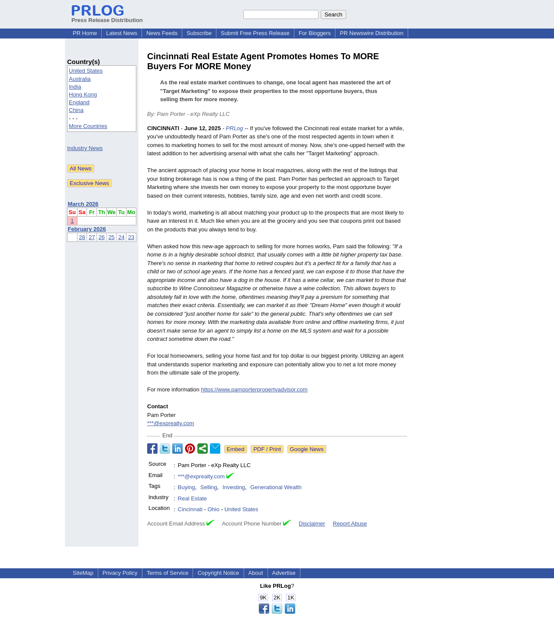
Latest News (121, 33)
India (75, 86)
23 (131, 237)
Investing (233, 487)
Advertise (284, 573)
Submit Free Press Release (255, 33)
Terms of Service (168, 573)
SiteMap (83, 573)
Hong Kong (83, 94)
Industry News (85, 148)
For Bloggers (315, 33)
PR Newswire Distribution (371, 33)
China (76, 110)
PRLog (234, 128)
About (255, 573)
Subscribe (199, 33)
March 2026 (83, 204)
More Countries (88, 126)
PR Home (85, 33)
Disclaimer (312, 523)
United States (86, 70)
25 (111, 237)
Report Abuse (350, 523)
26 (102, 237)
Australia (80, 79)
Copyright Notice (218, 573)
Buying (186, 487)
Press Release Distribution (107, 16)
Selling (208, 487)
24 (121, 237)
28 (82, 237)
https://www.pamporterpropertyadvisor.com (254, 389)
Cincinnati (190, 509)
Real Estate (192, 498)
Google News (307, 449)
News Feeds (161, 33)
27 (92, 237)
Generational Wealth (275, 487)
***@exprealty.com (170, 423)
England (79, 102)
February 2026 (87, 229)
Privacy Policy (120, 573)
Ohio (213, 509)
